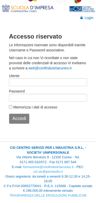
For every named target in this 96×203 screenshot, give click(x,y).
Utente (14, 76)
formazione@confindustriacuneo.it (48, 167)
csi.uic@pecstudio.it (48, 171)
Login (86, 18)
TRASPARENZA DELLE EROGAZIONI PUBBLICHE (48, 195)
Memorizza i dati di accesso (33, 107)
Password (15, 91)
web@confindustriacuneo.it (49, 68)
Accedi (19, 118)
